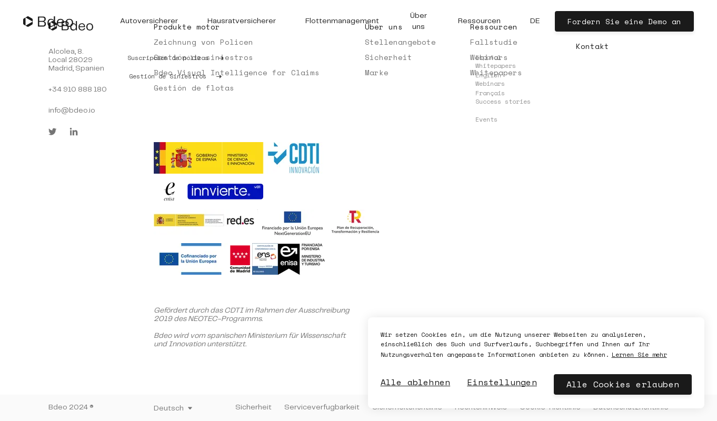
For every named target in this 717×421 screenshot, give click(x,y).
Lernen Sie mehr (639, 354)
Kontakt (592, 46)
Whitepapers (496, 72)
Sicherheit (388, 57)
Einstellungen (502, 382)
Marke (377, 72)
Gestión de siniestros (203, 57)
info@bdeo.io (71, 110)
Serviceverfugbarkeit (322, 407)
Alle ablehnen (416, 382)
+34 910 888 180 (77, 89)
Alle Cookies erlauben (622, 384)
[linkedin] (73, 131)
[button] (149, 21)
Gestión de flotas (194, 87)
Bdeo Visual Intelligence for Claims (237, 72)
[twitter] (52, 131)
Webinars (489, 57)
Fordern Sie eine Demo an (624, 21)
